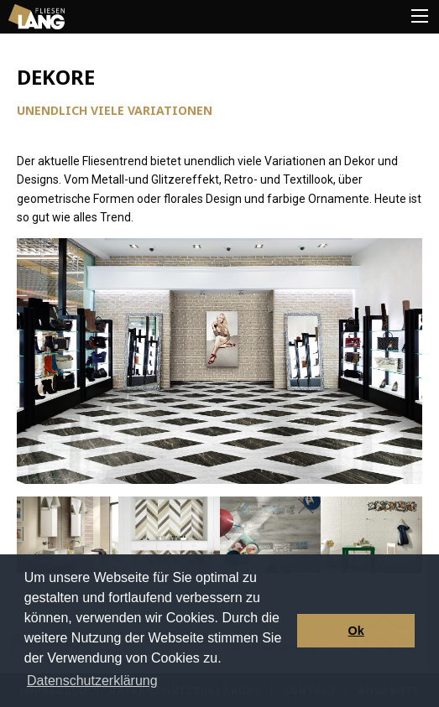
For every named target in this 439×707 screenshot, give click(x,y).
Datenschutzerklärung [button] (92, 680)
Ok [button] (356, 630)
